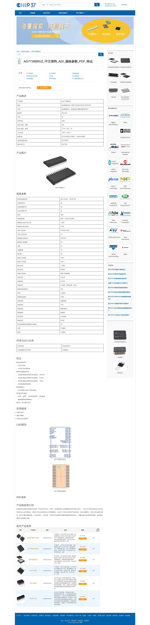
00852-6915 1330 (110, 6)
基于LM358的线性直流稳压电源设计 (118, 287)
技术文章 (46, 13)
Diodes (113, 152)
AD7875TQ (33, 598)
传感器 (94, 615)
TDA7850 (113, 82)
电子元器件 (80, 13)
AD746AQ (33, 583)
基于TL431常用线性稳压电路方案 (117, 278)
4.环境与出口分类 (31, 76)
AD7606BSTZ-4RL (33, 538)
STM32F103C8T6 (125, 82)
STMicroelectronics (114, 237)
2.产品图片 (52, 73)
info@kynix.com (110, 4)
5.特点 (51, 76)
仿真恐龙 (41, 615)
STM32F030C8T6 (113, 67)
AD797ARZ (33, 570)
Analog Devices (125, 137)
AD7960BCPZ (33, 559)
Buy (82, 538)
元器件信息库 (63, 13)
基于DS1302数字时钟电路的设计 (117, 274)
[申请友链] (124, 4)
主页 (20, 13)
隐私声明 (73, 620)
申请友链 (80, 620)
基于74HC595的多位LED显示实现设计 (118, 315)
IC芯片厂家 (78, 615)
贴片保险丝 (27, 615)
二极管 (89, 615)
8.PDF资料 (52, 78)
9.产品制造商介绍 (77, 78)
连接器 (84, 615)
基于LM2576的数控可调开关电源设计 (118, 303)
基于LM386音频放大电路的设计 (117, 269)
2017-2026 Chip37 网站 (75, 622)
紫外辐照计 (48, 615)
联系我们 (86, 620)
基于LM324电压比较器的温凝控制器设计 (119, 292)
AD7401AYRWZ (33, 549)
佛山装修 (108, 615)
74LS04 (113, 97)
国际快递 (115, 615)
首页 (62, 620)
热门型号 (67, 620)
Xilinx (125, 254)
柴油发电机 (56, 615)
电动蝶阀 (127, 615)
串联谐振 (62, 615)
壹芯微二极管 (101, 615)
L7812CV (120, 373)
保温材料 (121, 615)
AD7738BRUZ (36, 51)
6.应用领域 (75, 76)
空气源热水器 (70, 615)
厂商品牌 (32, 13)
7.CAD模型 (29, 78)
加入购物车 (44, 88)
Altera (125, 122)
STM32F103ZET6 (125, 67)
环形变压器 (34, 615)
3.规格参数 (75, 73)
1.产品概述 (29, 73)
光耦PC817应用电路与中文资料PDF (118, 283)
